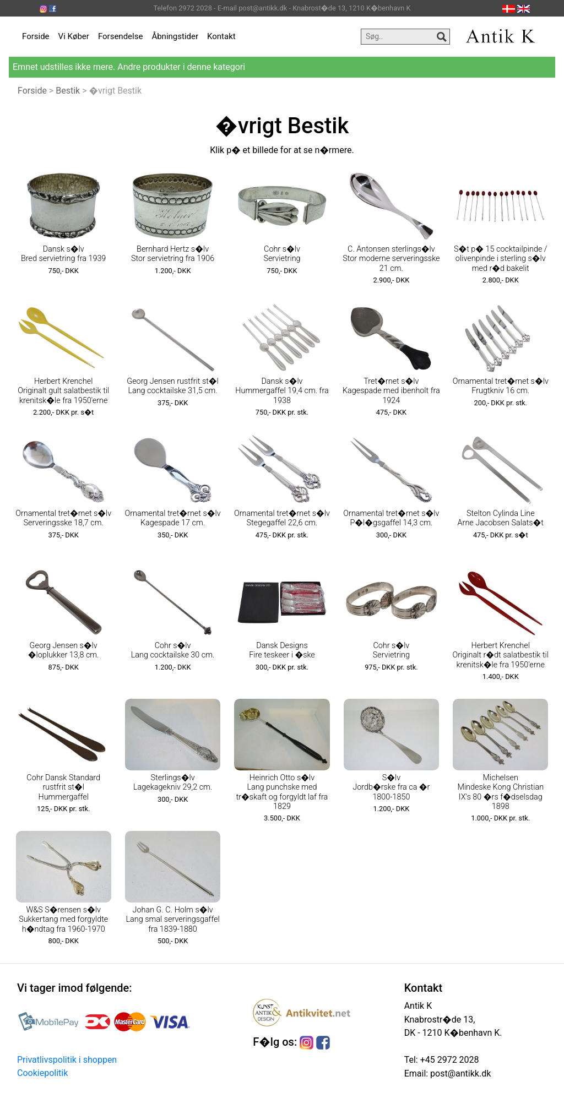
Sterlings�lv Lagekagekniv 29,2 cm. (172, 782)
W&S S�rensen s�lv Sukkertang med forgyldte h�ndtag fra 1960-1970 (63, 919)
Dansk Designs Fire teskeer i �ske (282, 650)
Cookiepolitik (42, 1073)
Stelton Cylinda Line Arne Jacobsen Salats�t (501, 518)
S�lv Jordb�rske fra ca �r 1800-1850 (391, 787)
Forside (36, 36)
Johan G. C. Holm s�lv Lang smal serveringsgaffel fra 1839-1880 (173, 919)
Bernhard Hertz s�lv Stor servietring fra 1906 (172, 253)
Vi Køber (73, 36)
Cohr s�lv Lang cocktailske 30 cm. (173, 650)
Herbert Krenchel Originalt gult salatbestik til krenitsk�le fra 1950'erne (63, 391)
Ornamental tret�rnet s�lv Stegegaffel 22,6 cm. (282, 518)
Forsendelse (120, 36)
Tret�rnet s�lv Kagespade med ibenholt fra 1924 (391, 391)
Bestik (68, 90)
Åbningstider (174, 36)
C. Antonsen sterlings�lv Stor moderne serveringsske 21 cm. (391, 258)
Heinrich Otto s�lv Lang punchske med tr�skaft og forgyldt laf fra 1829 (282, 792)
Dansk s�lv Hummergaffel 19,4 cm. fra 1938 (281, 391)
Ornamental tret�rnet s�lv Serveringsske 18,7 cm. (63, 518)
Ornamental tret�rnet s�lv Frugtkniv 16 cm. (501, 386)
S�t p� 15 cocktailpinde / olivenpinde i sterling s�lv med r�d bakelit (500, 258)
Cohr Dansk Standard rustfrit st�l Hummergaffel (63, 787)
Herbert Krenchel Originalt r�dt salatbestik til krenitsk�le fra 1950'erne (500, 655)
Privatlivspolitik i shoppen (67, 1059)
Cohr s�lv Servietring (281, 253)
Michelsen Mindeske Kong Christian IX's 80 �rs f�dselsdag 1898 (500, 792)
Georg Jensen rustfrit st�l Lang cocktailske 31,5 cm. (173, 386)
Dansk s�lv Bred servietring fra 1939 (63, 253)
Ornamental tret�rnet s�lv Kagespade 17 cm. (173, 518)
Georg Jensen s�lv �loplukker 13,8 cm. (63, 650)
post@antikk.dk (459, 1073)
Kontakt (221, 36)
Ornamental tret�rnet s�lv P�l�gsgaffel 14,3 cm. (391, 518)
